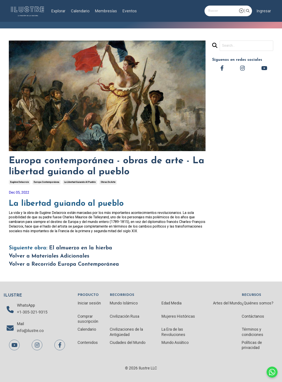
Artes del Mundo (227, 303)
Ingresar (263, 11)
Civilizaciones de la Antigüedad (126, 332)
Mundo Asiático (175, 342)
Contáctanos (253, 316)
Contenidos (88, 342)
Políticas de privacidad (252, 345)
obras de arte (108, 182)
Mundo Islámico (124, 303)
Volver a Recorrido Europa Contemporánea (64, 264)
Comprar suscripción (88, 319)
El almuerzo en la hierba (80, 248)
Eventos (129, 11)
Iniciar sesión (89, 303)
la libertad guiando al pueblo (80, 182)
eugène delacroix (19, 182)
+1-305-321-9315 (32, 312)
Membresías (106, 11)
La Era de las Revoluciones (173, 332)
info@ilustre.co (30, 330)
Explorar (58, 11)
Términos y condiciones (252, 332)
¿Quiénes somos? (257, 303)
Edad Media (171, 303)
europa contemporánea (46, 182)
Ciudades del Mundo (127, 342)
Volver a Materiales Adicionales (49, 256)
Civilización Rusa (124, 316)
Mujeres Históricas (178, 316)
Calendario (80, 11)
